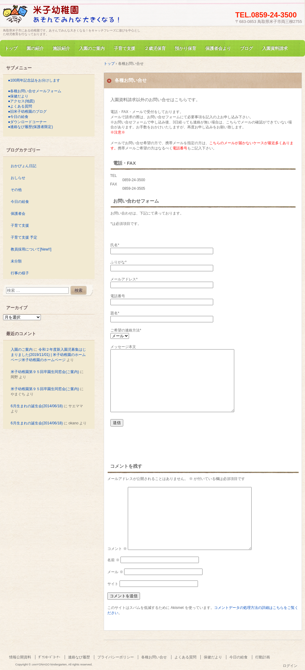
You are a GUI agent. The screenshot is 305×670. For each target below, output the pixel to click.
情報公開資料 (20, 657)
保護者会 (18, 213)
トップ (11, 48)
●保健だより (18, 96)
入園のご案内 (92, 48)
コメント (117, 549)
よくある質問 (185, 657)
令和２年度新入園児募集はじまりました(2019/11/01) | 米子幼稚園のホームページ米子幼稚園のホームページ (48, 354)
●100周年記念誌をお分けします (34, 80)
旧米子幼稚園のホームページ (73, 16)
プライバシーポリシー (115, 657)
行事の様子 (20, 273)
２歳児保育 (155, 48)
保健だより (213, 657)
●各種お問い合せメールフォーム (34, 91)
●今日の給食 (18, 117)
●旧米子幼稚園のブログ (27, 111)
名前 (113, 560)
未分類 (16, 261)
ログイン (290, 666)
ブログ (246, 48)
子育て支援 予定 (24, 237)
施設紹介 (61, 48)
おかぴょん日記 (23, 166)
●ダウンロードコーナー (27, 122)
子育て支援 (124, 48)
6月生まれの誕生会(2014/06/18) (37, 406)
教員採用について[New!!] (31, 249)
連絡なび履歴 (79, 657)
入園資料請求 (275, 48)
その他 (16, 190)
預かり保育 (185, 48)
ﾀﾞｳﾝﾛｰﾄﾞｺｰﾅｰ (49, 657)
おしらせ (18, 178)
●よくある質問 (20, 106)
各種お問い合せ (154, 657)
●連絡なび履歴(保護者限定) (30, 127)
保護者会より (218, 48)
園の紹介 (35, 48)
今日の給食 (20, 202)
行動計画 (262, 657)
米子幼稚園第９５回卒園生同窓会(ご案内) (45, 372)
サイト (112, 584)
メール (115, 572)
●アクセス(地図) (21, 101)
